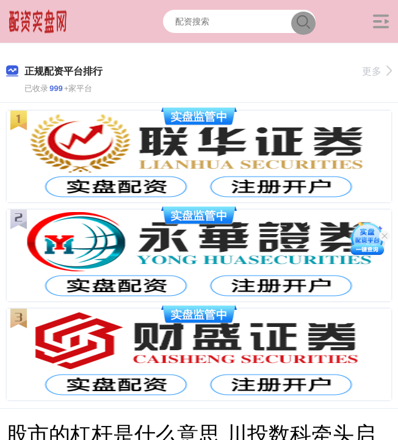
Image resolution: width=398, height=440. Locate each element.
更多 (377, 71)
